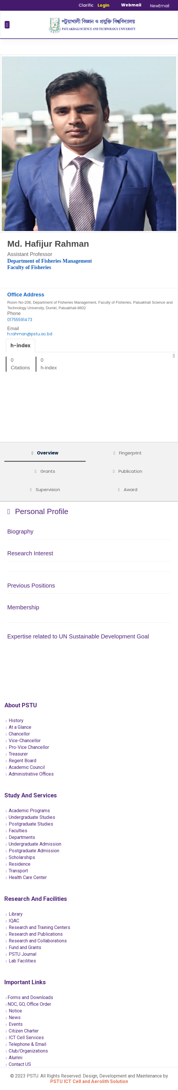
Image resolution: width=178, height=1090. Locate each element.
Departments (20, 837)
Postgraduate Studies (29, 824)
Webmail (131, 5)
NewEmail (159, 6)
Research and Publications (34, 934)
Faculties (16, 830)
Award (127, 489)
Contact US (18, 1064)
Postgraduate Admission (32, 850)
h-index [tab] (20, 345)
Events (14, 1024)
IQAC (12, 920)
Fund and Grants (23, 947)
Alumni (14, 1057)
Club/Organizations (27, 1051)
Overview (45, 453)
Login (103, 5)
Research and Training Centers (38, 927)
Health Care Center (26, 877)
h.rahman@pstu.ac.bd (29, 334)
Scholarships (20, 857)
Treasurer (17, 754)
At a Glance (18, 727)
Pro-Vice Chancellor (27, 747)
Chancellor (18, 734)
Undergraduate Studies (30, 817)
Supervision (45, 489)
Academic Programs (28, 810)
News (13, 1017)
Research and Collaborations (36, 941)
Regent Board (21, 760)
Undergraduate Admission (33, 844)
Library (14, 914)
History (15, 720)
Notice (14, 1011)
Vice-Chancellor (23, 740)
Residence (18, 864)
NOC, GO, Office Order (28, 1004)
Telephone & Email (26, 1044)
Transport (17, 871)
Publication (127, 471)
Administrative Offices (30, 774)
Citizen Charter (22, 1031)
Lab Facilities (21, 961)
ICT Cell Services (25, 1037)
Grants (45, 471)
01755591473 (19, 320)
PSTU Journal (21, 954)
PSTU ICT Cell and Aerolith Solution (89, 1081)
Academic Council (25, 767)
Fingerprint (128, 453)
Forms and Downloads (29, 997)
